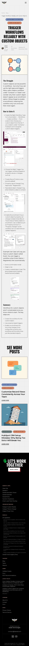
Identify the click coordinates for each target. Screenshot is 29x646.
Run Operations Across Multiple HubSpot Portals (14, 541)
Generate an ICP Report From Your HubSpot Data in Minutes (14, 543)
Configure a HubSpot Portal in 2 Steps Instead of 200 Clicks (14, 528)
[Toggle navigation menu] (25, 2)
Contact (4, 602)
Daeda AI (5, 490)
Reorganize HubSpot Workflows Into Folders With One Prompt (14, 533)
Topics (4, 563)
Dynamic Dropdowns (8, 499)
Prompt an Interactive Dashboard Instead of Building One (13, 547)
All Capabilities (6, 517)
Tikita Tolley (6, 46)
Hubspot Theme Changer (9, 509)
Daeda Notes (6, 496)
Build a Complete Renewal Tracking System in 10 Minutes (14, 536)
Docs (3, 573)
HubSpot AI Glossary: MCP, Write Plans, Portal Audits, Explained (13, 585)
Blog (7, 13)
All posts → (5, 593)
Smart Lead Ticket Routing (9, 501)
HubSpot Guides (6, 571)
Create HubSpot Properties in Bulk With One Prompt (13, 525)
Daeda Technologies (14, 627)
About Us (5, 600)
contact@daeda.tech (14, 631)
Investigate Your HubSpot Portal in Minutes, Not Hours (14, 550)
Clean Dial (5, 488)
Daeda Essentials (7, 494)
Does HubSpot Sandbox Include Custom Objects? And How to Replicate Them (13, 582)
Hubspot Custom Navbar (9, 507)
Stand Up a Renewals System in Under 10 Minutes (14, 539)
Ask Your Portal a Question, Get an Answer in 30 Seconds (14, 520)
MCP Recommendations (9, 575)
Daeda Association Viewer (9, 492)
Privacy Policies (6, 610)
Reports (4, 565)
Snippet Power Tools (8, 511)
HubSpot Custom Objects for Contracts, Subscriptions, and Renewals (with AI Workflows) (13, 590)
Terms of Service (6, 612)
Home (3, 13)
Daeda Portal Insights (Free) (10, 554)
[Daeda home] (4, 2)
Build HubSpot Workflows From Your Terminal (13, 531)
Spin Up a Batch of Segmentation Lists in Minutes (14, 522)
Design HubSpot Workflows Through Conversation (14, 552)
